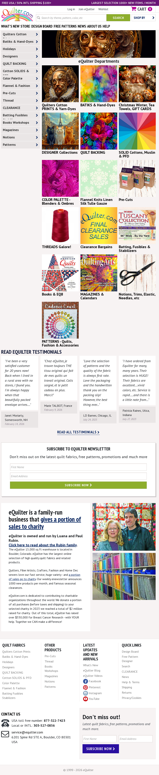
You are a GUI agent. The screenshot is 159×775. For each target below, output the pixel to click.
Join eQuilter (87, 9)
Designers (20, 56)
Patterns (20, 144)
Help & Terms (131, 682)
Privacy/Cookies (131, 698)
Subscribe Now (78, 485)
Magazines (20, 130)
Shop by (144, 17)
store (25, 26)
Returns (127, 692)
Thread (20, 100)
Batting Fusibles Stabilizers (20, 116)
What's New (90, 665)
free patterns (65, 26)
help (106, 26)
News (125, 677)
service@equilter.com (27, 732)
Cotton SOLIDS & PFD (20, 72)
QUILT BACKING (20, 63)
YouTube (91, 698)
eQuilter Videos (93, 676)
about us (94, 26)
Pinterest (92, 687)
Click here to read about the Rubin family (43, 545)
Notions (20, 137)
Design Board (130, 651)
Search (118, 17)
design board (41, 26)
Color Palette (20, 78)
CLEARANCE (20, 108)
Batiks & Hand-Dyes (20, 41)
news (82, 26)
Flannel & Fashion (20, 85)
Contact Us (10, 714)
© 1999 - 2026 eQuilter (78, 770)
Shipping (127, 687)
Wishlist (103, 9)
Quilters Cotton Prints (20, 35)
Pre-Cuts (20, 93)
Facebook (92, 681)
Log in (71, 9)
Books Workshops (20, 122)
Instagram (92, 693)
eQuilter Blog (91, 670)
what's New (10, 26)
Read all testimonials (78, 432)
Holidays (20, 49)
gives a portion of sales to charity (45, 522)
